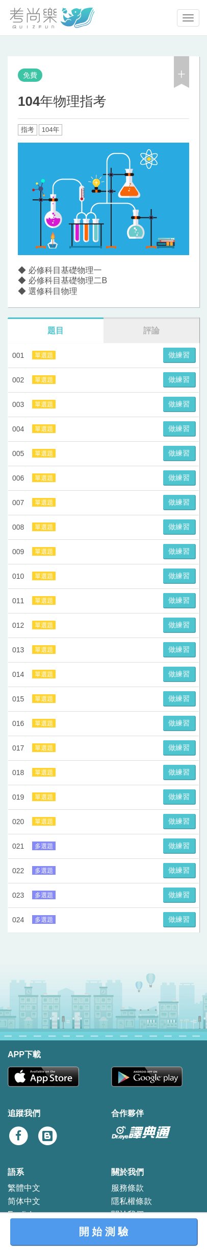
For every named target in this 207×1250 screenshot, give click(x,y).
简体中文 (24, 1201)
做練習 (179, 355)
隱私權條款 (131, 1201)
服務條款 (127, 1188)
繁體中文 (24, 1188)
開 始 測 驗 (103, 1231)
